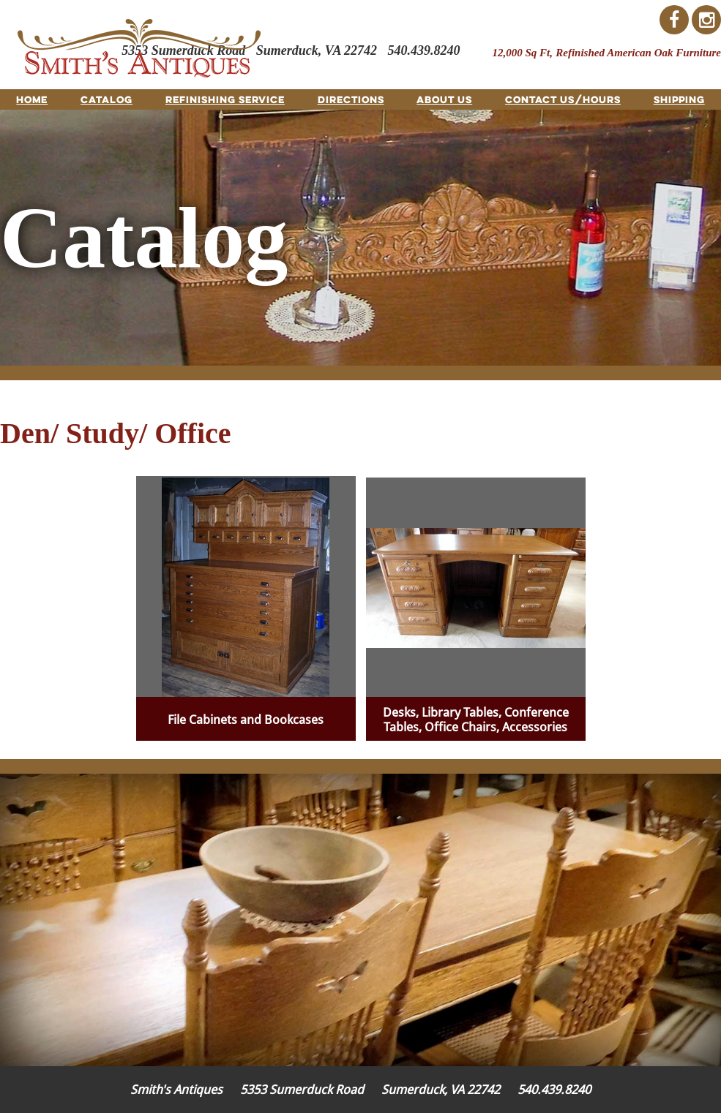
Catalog (106, 99)
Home (32, 99)
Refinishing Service (225, 99)
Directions (351, 99)
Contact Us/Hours (563, 99)
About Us (444, 99)
